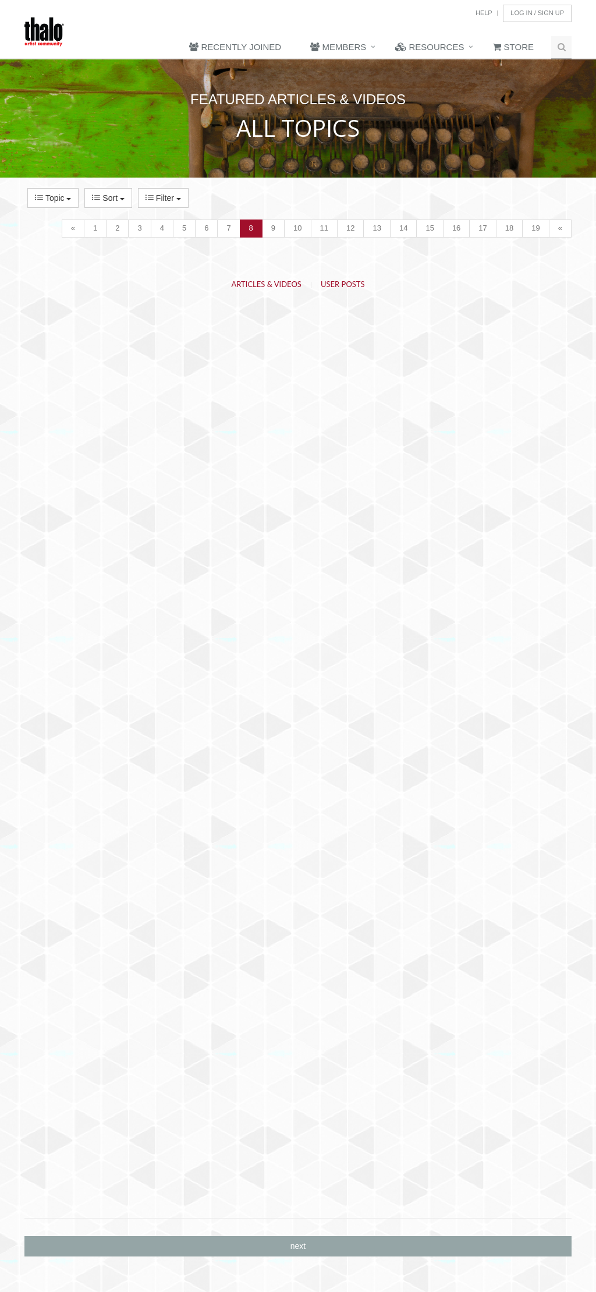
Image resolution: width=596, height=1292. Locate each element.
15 (429, 228)
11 (324, 228)
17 (482, 228)
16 (456, 228)
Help (484, 12)
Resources (429, 47)
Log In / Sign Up (537, 12)
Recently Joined (235, 47)
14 (403, 228)
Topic (53, 198)
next (298, 1246)
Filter (163, 198)
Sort (108, 198)
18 (509, 228)
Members (338, 47)
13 (376, 228)
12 (350, 228)
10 (297, 228)
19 (535, 228)
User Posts (343, 284)
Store (513, 47)
